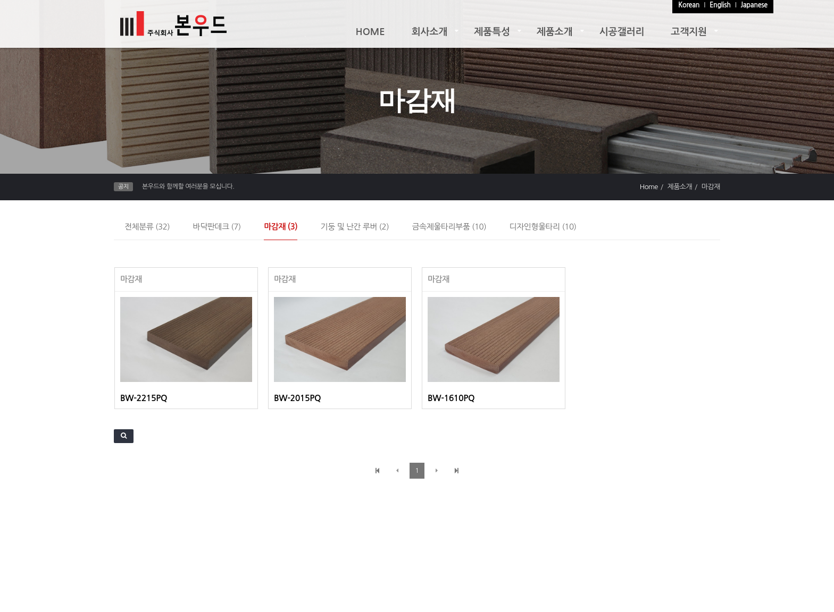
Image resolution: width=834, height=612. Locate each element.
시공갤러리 (622, 32)
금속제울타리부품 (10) (449, 227)
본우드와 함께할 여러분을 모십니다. (188, 186)
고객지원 (689, 32)
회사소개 (430, 32)
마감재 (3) (280, 227)
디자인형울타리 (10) (543, 227)
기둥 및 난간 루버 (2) (355, 227)
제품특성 (492, 32)
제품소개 (555, 32)
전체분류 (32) (147, 227)
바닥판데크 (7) (217, 227)
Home (649, 186)
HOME (370, 32)
